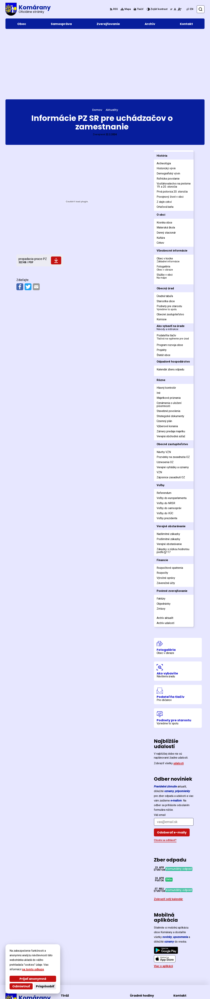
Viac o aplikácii (163, 901)
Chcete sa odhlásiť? (165, 775)
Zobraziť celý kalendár (168, 834)
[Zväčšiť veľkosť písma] (179, 9)
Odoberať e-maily (172, 767)
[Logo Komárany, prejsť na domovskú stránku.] (28, 9)
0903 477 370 (181, 969)
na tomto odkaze (33, 969)
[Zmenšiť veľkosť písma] (171, 9)
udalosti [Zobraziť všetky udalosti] (178, 698)
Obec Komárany (100, 989)
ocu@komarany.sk (185, 974)
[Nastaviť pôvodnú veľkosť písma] (175, 9)
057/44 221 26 (182, 965)
